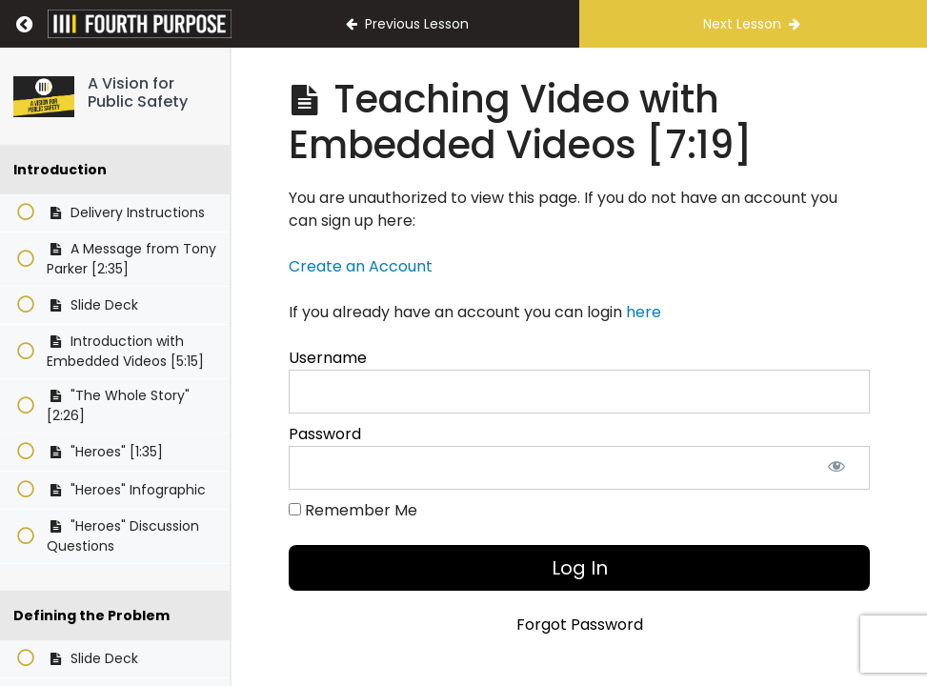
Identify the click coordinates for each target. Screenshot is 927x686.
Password (325, 434)
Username (328, 358)
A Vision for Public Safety (138, 92)
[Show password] (836, 468)
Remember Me (353, 510)
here (643, 312)
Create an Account (361, 266)
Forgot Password (579, 625)
